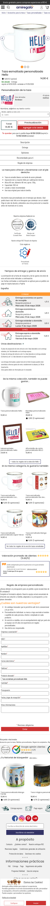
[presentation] (25, 718)
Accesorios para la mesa (8, 742)
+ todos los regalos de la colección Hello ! (25, 461)
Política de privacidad (9, 897)
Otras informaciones (8, 704)
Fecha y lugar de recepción (10, 697)
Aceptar (36, 903)
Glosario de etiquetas (31, 241)
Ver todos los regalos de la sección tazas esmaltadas (25, 546)
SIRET (3, 639)
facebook (15, 818)
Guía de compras (33, 871)
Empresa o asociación (9, 631)
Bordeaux (18, 100)
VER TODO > (33, 758)
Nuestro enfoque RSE (17, 241)
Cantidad (4, 682)
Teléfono (4, 668)
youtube (35, 818)
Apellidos (4, 646)
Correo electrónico (7, 661)
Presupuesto (5, 690)
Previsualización (32, 122)
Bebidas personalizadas (24, 742)
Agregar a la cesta (33, 127)
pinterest (28, 818)
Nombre (4, 653)
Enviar (25, 729)
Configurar (14, 903)
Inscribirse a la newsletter (25, 832)
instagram (22, 818)
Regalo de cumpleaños (40, 742)
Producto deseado (7, 675)
